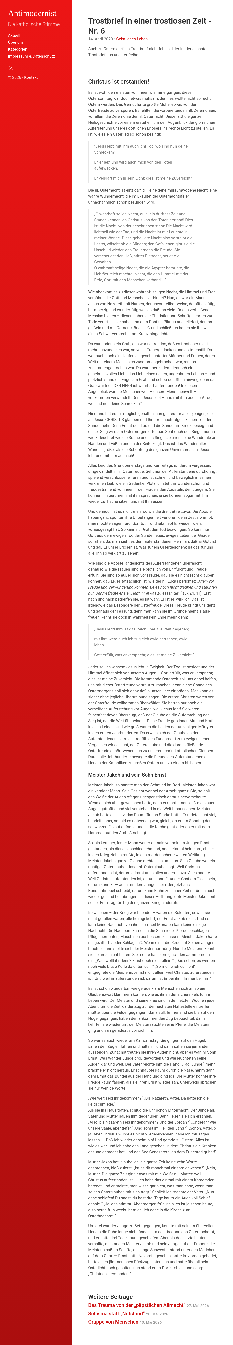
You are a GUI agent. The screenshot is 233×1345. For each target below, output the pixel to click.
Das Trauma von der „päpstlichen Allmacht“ (148, 1305)
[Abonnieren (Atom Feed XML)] (11, 69)
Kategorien (17, 49)
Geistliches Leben (132, 39)
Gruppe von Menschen (125, 1322)
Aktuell (14, 35)
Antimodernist (32, 13)
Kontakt (31, 77)
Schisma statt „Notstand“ (128, 1314)
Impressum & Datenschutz (31, 56)
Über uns (16, 42)
